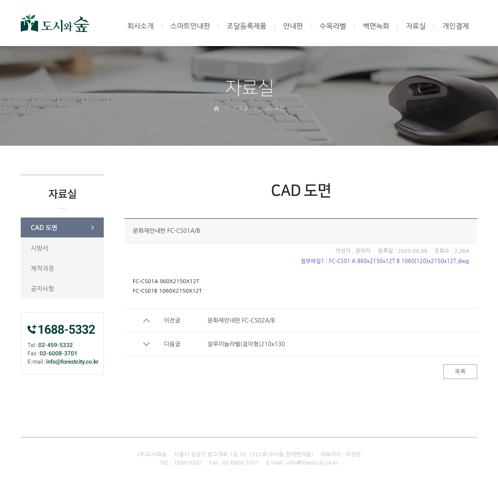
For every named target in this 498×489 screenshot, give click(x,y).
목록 (460, 371)
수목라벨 (333, 25)
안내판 (293, 25)
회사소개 (140, 25)
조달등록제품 (246, 25)
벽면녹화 (376, 25)
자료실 (416, 25)
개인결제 (455, 25)
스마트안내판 (190, 25)
